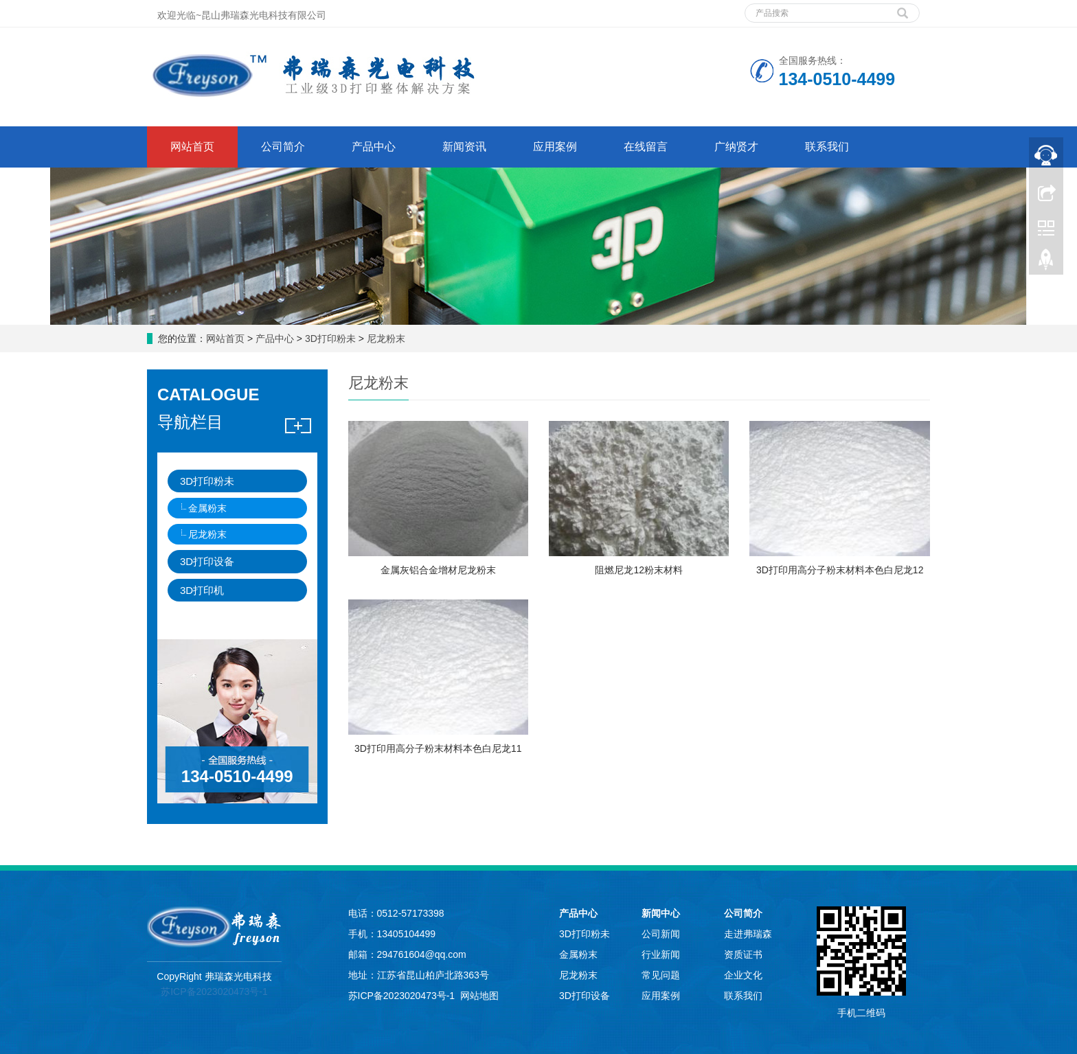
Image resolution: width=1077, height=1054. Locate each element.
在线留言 (646, 146)
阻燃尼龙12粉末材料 (639, 569)
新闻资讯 (464, 146)
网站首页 (192, 146)
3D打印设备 (207, 561)
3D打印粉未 (330, 338)
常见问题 (661, 975)
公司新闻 (661, 933)
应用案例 (555, 146)
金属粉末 (207, 508)
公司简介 (283, 146)
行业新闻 (661, 954)
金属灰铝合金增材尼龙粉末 (438, 569)
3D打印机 (202, 590)
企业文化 (743, 975)
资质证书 (743, 954)
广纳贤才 (736, 146)
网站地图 (479, 995)
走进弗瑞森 (748, 933)
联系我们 (827, 146)
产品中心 (374, 146)
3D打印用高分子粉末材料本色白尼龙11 (437, 748)
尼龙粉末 (384, 338)
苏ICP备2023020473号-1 (214, 991)
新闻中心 (661, 913)
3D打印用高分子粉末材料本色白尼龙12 (839, 569)
